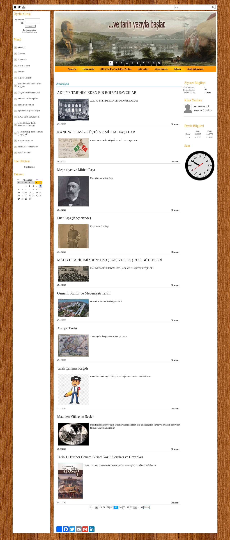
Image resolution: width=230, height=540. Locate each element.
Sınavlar (21, 47)
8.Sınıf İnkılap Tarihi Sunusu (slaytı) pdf (30, 133)
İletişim (21, 71)
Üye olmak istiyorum (29, 32)
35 (124, 507)
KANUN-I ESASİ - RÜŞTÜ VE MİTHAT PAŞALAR (96, 132)
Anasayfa (72, 69)
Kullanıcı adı (19, 20)
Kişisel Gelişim (24, 77)
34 (120, 507)
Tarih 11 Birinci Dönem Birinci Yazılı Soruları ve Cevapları (100, 457)
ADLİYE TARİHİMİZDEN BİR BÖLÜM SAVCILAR (96, 92)
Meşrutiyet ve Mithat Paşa (76, 170)
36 (128, 507)
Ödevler (21, 53)
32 (112, 507)
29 (101, 507)
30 (104, 507)
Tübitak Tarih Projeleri (28, 98)
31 (108, 507)
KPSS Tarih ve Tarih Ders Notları (116, 69)
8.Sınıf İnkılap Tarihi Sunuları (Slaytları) (27, 124)
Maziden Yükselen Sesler (75, 416)
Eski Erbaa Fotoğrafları (28, 146)
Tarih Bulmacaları (195, 69)
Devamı (174, 124)
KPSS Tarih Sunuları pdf (28, 117)
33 (116, 507)
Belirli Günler (24, 65)
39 (142, 507)
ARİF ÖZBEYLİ (201, 106)
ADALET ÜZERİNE (203, 110)
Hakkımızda (88, 69)
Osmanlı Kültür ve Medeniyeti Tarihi (84, 293)
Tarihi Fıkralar (24, 152)
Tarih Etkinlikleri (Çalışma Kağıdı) (29, 85)
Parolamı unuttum (29, 30)
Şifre (22, 23)
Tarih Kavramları (25, 140)
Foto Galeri (143, 69)
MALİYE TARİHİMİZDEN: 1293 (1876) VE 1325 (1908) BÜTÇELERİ (109, 260)
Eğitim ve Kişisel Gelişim (29, 110)
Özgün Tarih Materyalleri (29, 92)
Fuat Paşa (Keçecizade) (74, 218)
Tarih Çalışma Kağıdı (72, 368)
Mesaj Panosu (161, 69)
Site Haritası (29, 167)
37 (131, 507)
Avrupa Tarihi (67, 328)
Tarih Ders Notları (26, 105)
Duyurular (22, 59)
